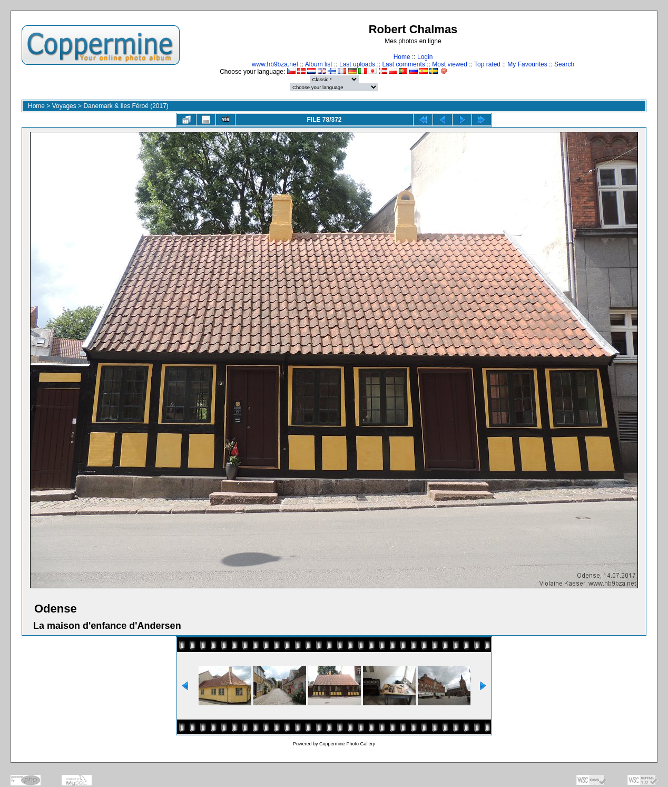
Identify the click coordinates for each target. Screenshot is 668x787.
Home (402, 57)
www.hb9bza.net (275, 64)
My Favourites (527, 64)
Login (425, 57)
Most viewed (449, 64)
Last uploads (357, 64)
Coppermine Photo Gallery (347, 743)
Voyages (64, 106)
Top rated (487, 64)
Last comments (403, 64)
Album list (318, 64)
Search (564, 64)
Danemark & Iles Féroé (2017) (125, 106)
